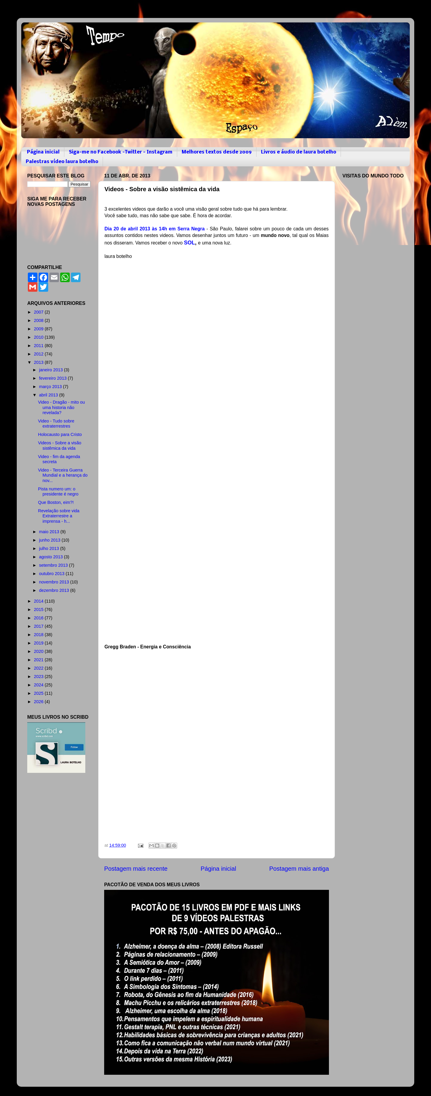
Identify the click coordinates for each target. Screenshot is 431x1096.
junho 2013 (50, 540)
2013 (39, 362)
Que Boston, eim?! (56, 502)
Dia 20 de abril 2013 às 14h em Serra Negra (154, 228)
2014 (39, 601)
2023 (39, 676)
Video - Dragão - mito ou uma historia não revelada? (61, 407)
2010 (39, 337)
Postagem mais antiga (299, 868)
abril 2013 (49, 395)
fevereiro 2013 (53, 378)
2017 (39, 626)
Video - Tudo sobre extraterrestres (56, 423)
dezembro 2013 (54, 590)
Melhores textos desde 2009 (217, 152)
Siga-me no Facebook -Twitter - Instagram (120, 152)
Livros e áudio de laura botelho (298, 152)
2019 (39, 643)
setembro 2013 (54, 565)
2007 (39, 312)
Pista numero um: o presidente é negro (58, 491)
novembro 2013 (54, 582)
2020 (39, 651)
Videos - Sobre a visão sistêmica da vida (59, 445)
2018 (39, 634)
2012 (39, 354)
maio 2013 (49, 531)
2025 (39, 693)
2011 (39, 345)
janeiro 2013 (51, 369)
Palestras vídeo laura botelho (62, 161)
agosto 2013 (51, 556)
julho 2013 (49, 548)
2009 (39, 328)
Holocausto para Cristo (60, 434)
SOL (189, 243)
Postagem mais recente (136, 868)
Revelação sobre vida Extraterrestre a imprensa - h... (58, 516)
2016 (39, 617)
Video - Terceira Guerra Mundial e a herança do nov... (62, 475)
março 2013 (51, 386)
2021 (39, 659)
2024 (39, 684)
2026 (39, 701)
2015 (39, 609)
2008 (39, 320)
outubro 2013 (52, 573)
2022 (39, 668)
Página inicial (43, 152)
